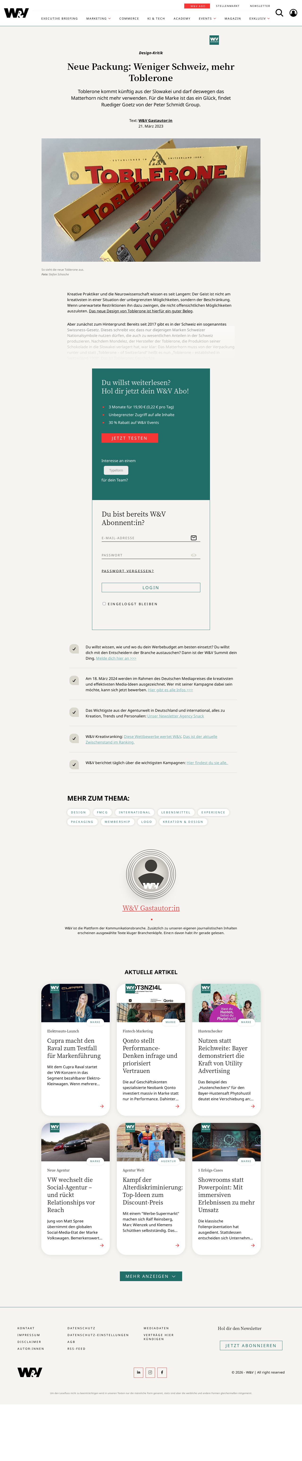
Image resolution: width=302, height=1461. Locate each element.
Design (78, 812)
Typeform (116, 470)
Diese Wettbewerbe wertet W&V (152, 736)
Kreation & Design (183, 822)
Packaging (82, 822)
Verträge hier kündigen (159, 1337)
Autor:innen (30, 1349)
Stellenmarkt (228, 6)
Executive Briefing (59, 19)
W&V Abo (198, 6)
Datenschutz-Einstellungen (98, 1335)
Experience (213, 812)
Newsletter (260, 6)
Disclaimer (29, 1342)
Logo (146, 822)
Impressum (28, 1335)
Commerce (129, 19)
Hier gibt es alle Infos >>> (170, 689)
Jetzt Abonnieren (251, 1345)
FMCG (102, 812)
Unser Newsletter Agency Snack (175, 716)
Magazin (233, 19)
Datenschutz (81, 1328)
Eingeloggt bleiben (133, 604)
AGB (71, 1342)
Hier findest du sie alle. (207, 762)
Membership (118, 822)
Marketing (96, 19)
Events (205, 19)
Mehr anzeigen (151, 1276)
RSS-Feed (76, 1349)
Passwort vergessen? (128, 570)
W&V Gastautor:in (155, 120)
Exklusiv (257, 19)
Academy (182, 19)
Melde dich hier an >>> (116, 658)
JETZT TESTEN (130, 438)
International (135, 812)
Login (151, 587)
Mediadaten (156, 1328)
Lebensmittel (176, 812)
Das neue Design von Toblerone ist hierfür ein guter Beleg (141, 311)
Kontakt (26, 1328)
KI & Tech (156, 19)
